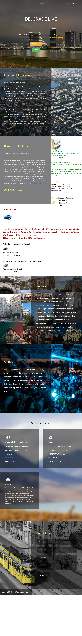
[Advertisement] (41, 620)
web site (6, 223)
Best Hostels (36, 44)
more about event (12, 126)
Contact (71, 4)
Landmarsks (26, 4)
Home (12, 3)
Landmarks (42, 286)
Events (35, 50)
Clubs (42, 4)
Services (55, 4)
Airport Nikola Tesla (60, 156)
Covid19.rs (9, 457)
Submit (43, 575)
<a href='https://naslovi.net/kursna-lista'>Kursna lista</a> (61, 188)
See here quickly (57, 38)
